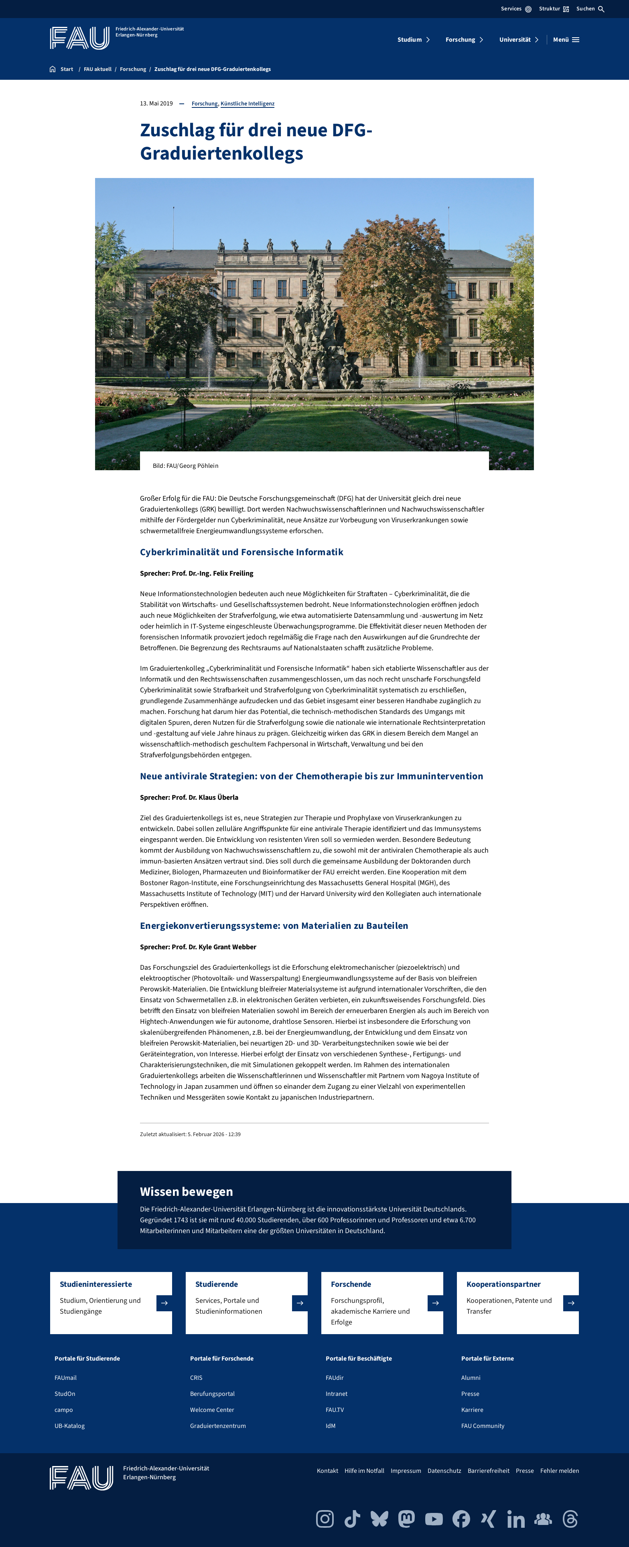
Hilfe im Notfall (364, 1470)
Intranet (336, 1393)
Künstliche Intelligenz (253, 103)
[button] (111, 1303)
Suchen (590, 9)
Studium (410, 39)
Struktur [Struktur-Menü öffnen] (554, 9)
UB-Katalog (70, 1426)
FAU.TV (335, 1409)
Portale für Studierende (87, 1358)
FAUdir (335, 1377)
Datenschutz (444, 1470)
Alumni (471, 1377)
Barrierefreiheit (488, 1470)
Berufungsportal (212, 1393)
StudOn (65, 1393)
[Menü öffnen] (566, 40)
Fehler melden (559, 1470)
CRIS (196, 1377)
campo (64, 1409)
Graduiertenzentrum (218, 1426)
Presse (470, 1393)
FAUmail (66, 1377)
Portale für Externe (487, 1358)
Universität (515, 39)
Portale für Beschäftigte (359, 1358)
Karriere (472, 1409)
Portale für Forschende (222, 1358)
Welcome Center (212, 1409)
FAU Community (482, 1426)
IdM (331, 1426)
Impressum (406, 1470)
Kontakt (327, 1470)
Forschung (460, 39)
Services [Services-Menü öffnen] (516, 9)
